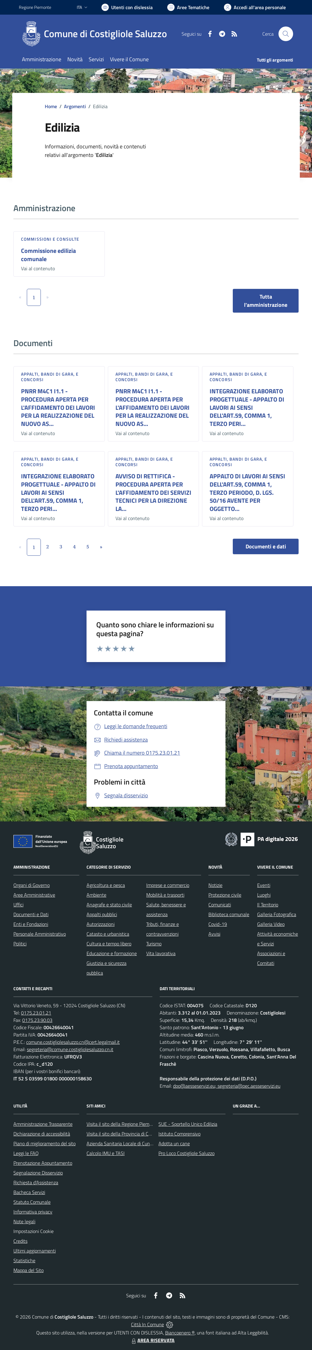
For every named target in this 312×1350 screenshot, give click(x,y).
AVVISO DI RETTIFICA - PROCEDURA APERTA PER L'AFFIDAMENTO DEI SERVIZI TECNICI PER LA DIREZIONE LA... (153, 492)
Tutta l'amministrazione (265, 300)
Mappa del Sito (28, 1270)
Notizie (215, 885)
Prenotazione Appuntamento (42, 1163)
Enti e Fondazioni (30, 924)
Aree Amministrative (34, 894)
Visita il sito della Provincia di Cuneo (122, 1133)
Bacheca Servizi (29, 1192)
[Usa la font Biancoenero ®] (127, 7)
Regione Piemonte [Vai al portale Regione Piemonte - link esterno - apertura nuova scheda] (35, 7)
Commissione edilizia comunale (48, 255)
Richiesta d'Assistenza (35, 1182)
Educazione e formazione (112, 953)
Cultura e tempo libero (109, 943)
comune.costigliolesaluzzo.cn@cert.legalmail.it (73, 1042)
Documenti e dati (266, 546)
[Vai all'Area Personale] (255, 7)
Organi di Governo (31, 885)
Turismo (153, 943)
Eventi (263, 885)
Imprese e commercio (167, 885)
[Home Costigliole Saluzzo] (96, 33)
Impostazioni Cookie (33, 1231)
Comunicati (219, 904)
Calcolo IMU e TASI (106, 1153)
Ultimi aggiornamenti (34, 1250)
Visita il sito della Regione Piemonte (123, 1124)
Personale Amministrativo (39, 933)
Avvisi (214, 933)
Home (51, 106)
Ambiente (96, 894)
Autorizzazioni (101, 924)
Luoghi (264, 894)
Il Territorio (267, 904)
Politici (20, 943)
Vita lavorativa (161, 953)
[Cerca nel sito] (285, 34)
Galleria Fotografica (276, 914)
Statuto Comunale (32, 1202)
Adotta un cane (174, 1143)
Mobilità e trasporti (165, 894)
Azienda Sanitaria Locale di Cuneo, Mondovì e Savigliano (143, 1143)
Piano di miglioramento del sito (44, 1143)
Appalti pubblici (102, 914)
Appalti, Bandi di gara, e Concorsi (50, 377)
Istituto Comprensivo (179, 1133)
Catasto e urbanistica (108, 933)
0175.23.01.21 (36, 1012)
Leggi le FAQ (26, 1153)
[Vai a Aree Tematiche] (188, 7)
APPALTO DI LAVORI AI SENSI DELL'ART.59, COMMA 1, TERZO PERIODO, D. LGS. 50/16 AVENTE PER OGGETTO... (247, 492)
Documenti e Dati (30, 914)
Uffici (18, 904)
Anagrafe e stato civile (109, 904)
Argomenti (75, 106)
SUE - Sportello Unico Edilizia (187, 1124)
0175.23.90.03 (37, 1020)
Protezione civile (224, 894)
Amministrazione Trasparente (43, 1124)
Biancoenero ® (180, 1332)
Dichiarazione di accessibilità (41, 1133)
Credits (20, 1241)
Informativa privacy (32, 1211)
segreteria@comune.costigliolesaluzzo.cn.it (70, 1049)
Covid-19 (217, 924)
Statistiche (24, 1260)
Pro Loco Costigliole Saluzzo (186, 1153)
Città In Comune (147, 1324)
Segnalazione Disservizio (38, 1172)
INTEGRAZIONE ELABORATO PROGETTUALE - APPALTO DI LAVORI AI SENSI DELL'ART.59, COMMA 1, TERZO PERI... (247, 407)
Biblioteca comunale (228, 914)
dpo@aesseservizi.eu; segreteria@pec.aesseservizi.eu (226, 1086)
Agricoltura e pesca (106, 885)
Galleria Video (271, 924)
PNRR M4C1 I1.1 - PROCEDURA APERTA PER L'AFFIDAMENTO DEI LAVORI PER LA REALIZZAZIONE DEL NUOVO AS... (58, 407)
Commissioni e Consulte (50, 239)
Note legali (24, 1221)
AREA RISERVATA (152, 1340)
